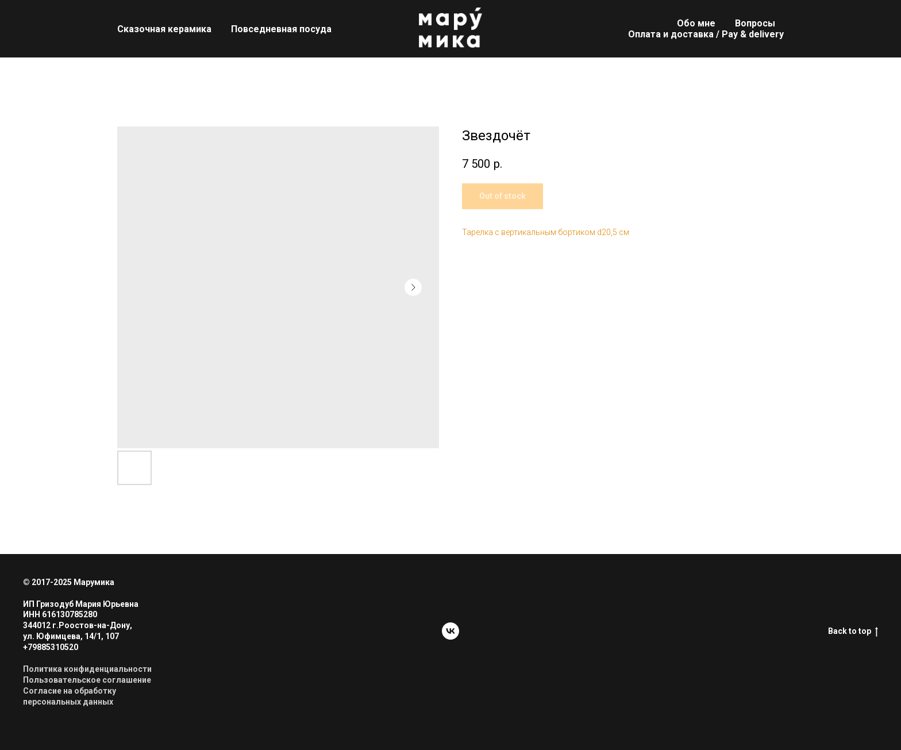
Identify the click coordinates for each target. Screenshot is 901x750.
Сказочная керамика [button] (164, 29)
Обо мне (696, 23)
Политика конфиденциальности (87, 669)
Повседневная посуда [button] (281, 29)
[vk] (450, 631)
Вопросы (755, 23)
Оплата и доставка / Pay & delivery (706, 34)
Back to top (853, 631)
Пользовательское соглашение (87, 679)
